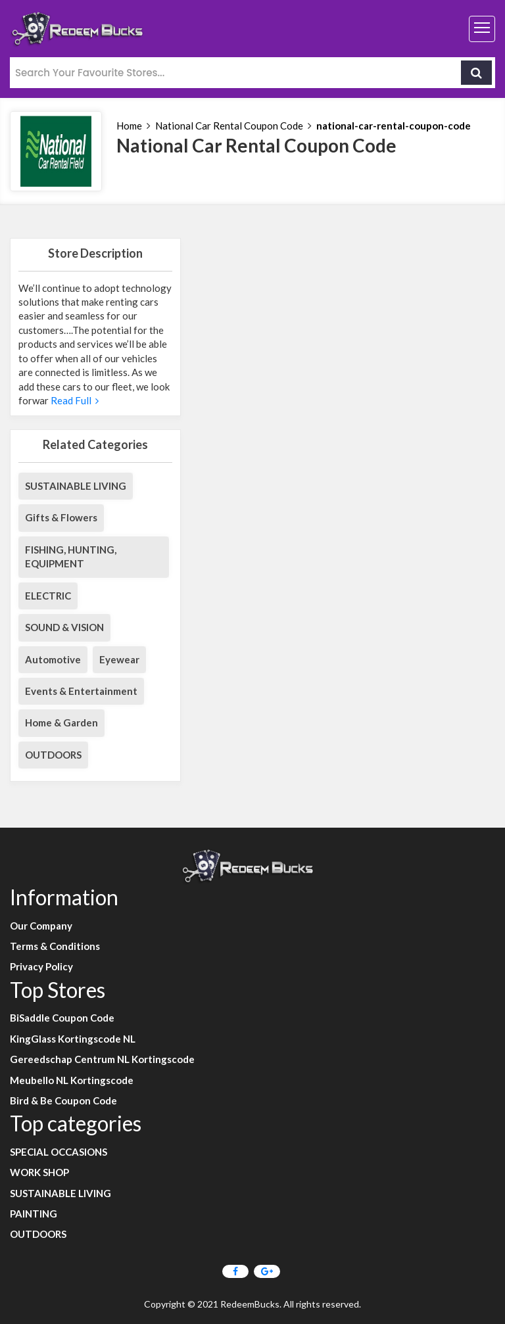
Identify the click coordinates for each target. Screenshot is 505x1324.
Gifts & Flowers (61, 517)
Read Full (74, 400)
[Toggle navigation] (482, 29)
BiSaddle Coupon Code (62, 1018)
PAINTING (33, 1213)
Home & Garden (61, 722)
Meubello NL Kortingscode (71, 1080)
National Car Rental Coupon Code (229, 125)
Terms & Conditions (55, 946)
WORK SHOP (39, 1172)
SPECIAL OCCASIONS (58, 1152)
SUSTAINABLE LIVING (75, 486)
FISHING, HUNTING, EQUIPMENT (70, 556)
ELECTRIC (48, 596)
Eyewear (119, 659)
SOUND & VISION (64, 627)
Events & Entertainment (81, 691)
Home (129, 125)
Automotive (53, 659)
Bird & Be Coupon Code (63, 1100)
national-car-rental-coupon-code (393, 125)
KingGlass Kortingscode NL (72, 1039)
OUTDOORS (53, 755)
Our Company (41, 926)
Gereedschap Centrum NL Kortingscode (102, 1059)
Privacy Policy (41, 966)
